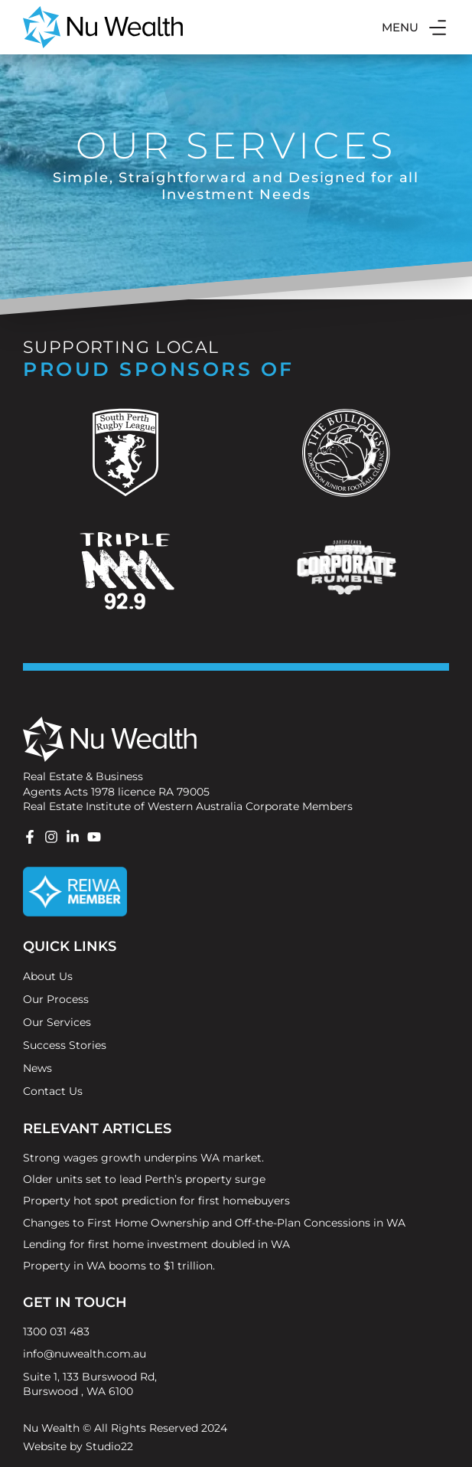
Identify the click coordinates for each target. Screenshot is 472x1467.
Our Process (56, 999)
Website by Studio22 (78, 1446)
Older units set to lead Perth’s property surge (144, 1179)
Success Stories (64, 1045)
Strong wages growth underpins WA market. (143, 1158)
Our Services (57, 1022)
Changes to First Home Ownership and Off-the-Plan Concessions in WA (214, 1223)
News (37, 1068)
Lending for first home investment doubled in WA (156, 1244)
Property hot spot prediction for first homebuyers (156, 1200)
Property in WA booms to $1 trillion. (119, 1266)
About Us (48, 976)
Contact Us (53, 1091)
